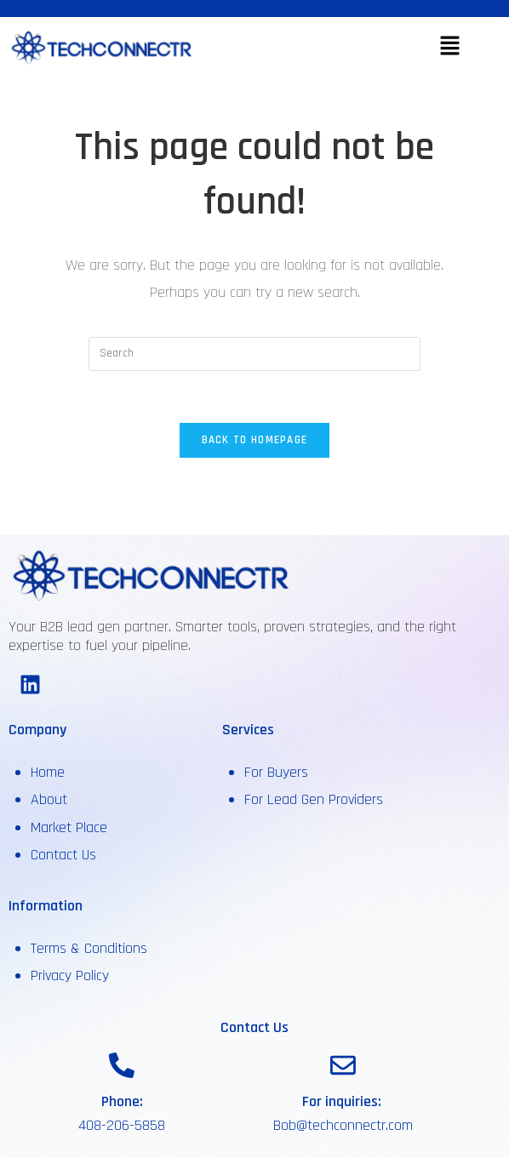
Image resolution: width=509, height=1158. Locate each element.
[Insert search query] (254, 354)
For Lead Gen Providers (313, 799)
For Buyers (276, 772)
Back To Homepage (255, 440)
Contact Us (63, 854)
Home (48, 772)
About (51, 799)
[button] (449, 47)
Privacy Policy (70, 975)
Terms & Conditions (89, 948)
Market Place (69, 827)
